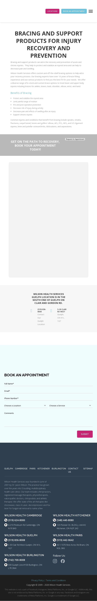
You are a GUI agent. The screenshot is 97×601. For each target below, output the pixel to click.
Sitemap (88, 468)
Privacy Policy (37, 580)
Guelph (8, 468)
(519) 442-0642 (65, 540)
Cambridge (21, 468)
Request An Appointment (75, 139)
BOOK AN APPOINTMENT (74, 11)
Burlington (59, 468)
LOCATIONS (52, 11)
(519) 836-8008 (16, 540)
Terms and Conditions (56, 580)
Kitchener (44, 468)
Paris (32, 468)
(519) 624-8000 (16, 520)
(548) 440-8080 (65, 520)
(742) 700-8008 (16, 560)
